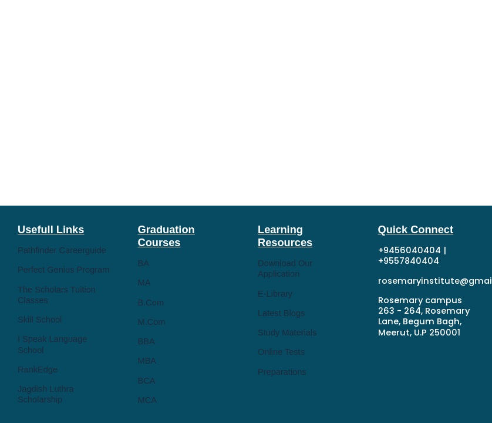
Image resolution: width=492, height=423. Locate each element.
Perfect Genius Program (63, 269)
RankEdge (38, 369)
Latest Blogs (281, 313)
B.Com (151, 302)
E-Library (275, 293)
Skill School (40, 319)
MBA (147, 360)
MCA (147, 400)
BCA (147, 380)
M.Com (152, 322)
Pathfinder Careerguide (62, 250)
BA (143, 263)
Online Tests (281, 352)
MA (144, 282)
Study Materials (287, 332)
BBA (146, 341)
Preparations (282, 372)
